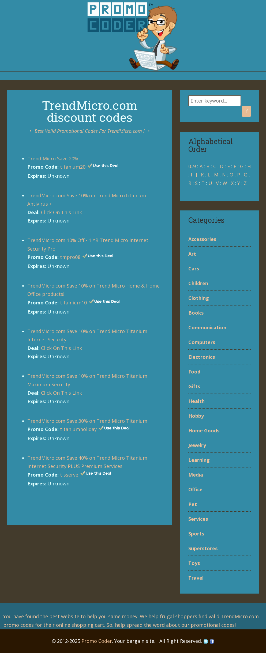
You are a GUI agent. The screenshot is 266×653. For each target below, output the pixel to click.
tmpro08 (70, 257)
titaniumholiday (78, 429)
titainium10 (73, 302)
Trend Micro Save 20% (52, 158)
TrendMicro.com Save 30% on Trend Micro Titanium (87, 421)
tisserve (69, 474)
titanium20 (72, 167)
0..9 (192, 166)
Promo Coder (96, 641)
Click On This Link (61, 212)
